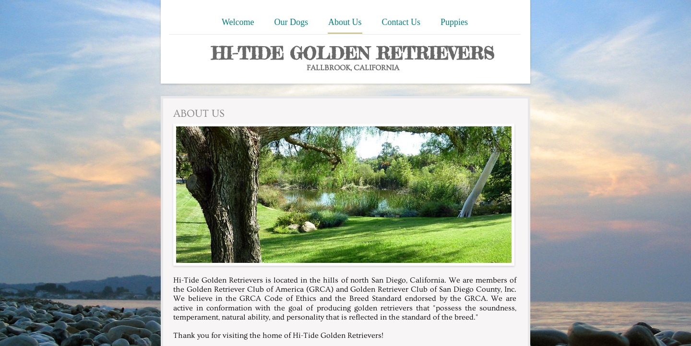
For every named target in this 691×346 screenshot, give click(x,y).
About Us (345, 22)
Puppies (454, 22)
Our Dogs (291, 22)
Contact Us (401, 22)
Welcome (238, 22)
